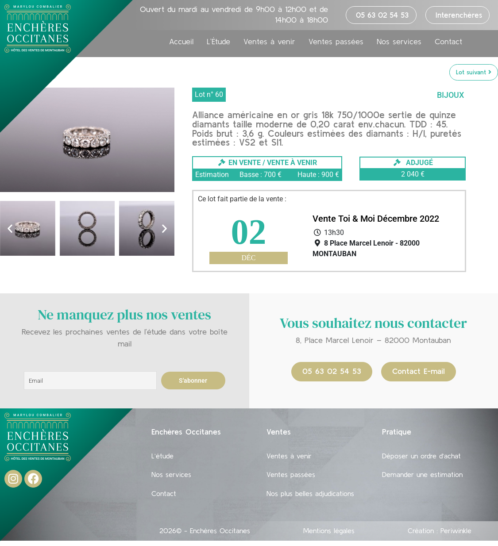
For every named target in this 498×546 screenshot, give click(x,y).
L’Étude (218, 46)
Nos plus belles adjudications (310, 498)
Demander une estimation (422, 477)
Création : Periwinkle (439, 536)
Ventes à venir (269, 46)
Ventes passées (336, 46)
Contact (448, 46)
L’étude (162, 457)
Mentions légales (329, 536)
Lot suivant (473, 72)
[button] (9, 229)
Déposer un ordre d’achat (421, 457)
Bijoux (450, 95)
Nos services (399, 46)
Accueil (181, 46)
